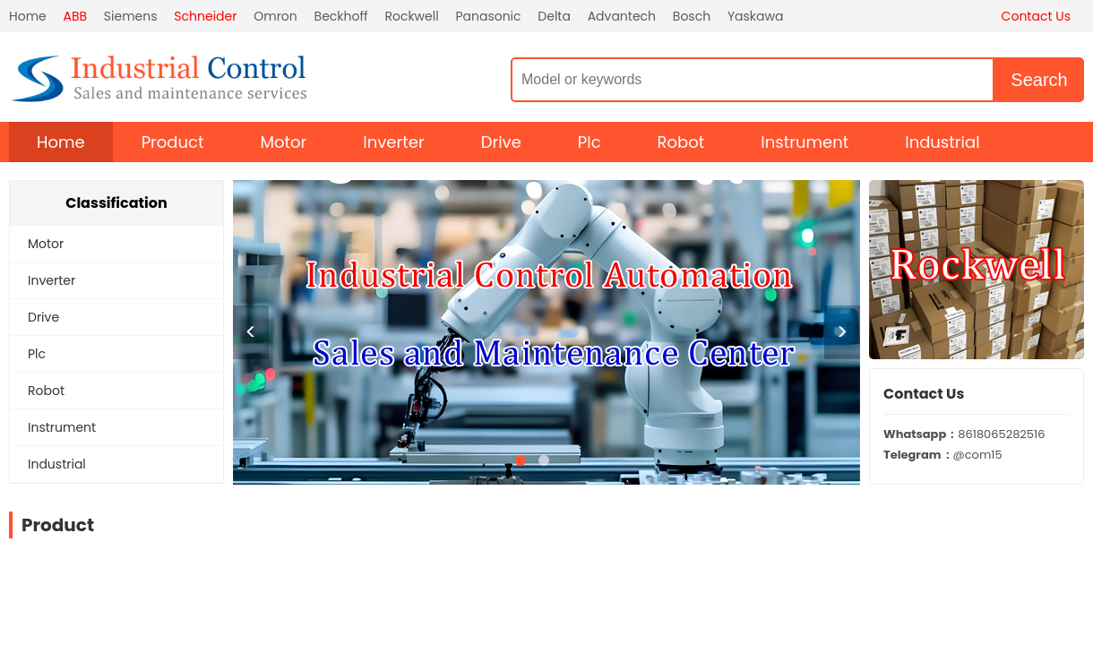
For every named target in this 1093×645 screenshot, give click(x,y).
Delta (554, 16)
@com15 (943, 454)
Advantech (622, 16)
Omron (275, 16)
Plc (589, 142)
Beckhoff (341, 16)
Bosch (691, 16)
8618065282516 (964, 434)
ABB (76, 16)
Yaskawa (755, 16)
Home (28, 16)
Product (173, 142)
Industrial (942, 142)
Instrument (804, 142)
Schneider (205, 16)
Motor (284, 142)
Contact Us (1036, 16)
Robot (681, 142)
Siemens (131, 16)
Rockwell (411, 16)
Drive (501, 142)
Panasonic (488, 16)
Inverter (393, 142)
